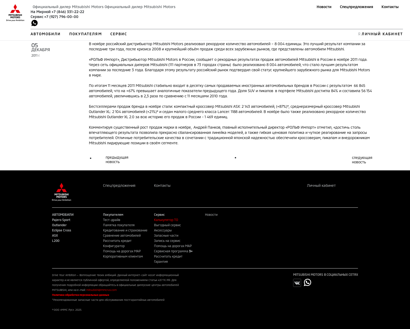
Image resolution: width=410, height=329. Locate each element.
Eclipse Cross (61, 230)
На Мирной (41, 11)
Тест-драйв (111, 220)
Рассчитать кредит (117, 240)
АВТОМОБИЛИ (46, 34)
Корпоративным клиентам (123, 256)
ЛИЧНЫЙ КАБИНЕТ (382, 34)
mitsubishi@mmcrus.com (101, 289)
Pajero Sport (61, 220)
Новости (324, 6)
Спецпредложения (356, 6)
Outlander (59, 225)
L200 (55, 240)
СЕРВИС (118, 34)
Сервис (37, 16)
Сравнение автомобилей (122, 235)
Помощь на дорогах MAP (122, 251)
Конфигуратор (114, 246)
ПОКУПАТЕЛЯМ (85, 34)
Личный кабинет (321, 185)
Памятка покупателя (119, 225)
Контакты (390, 6)
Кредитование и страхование (125, 230)
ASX (55, 235)
